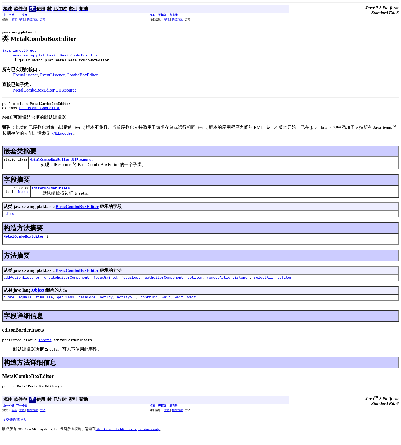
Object (38, 296)
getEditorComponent (164, 283)
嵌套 (14, 19)
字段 (22, 19)
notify (106, 304)
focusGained (105, 283)
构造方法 (32, 19)
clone (9, 304)
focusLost (130, 283)
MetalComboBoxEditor (24, 241)
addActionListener (22, 283)
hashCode (86, 304)
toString (148, 304)
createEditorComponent (66, 283)
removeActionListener (228, 283)
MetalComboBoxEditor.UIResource (44, 91)
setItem (284, 283)
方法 (42, 19)
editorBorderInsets (51, 192)
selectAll (263, 283)
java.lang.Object (19, 51)
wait (166, 304)
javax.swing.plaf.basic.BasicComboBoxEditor (56, 55)
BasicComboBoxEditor (39, 110)
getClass (65, 304)
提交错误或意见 (14, 429)
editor (10, 218)
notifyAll (126, 304)
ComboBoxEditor (82, 75)
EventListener (52, 75)
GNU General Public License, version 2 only (128, 438)
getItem (195, 283)
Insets (23, 196)
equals (25, 304)
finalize (44, 304)
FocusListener (25, 75)
